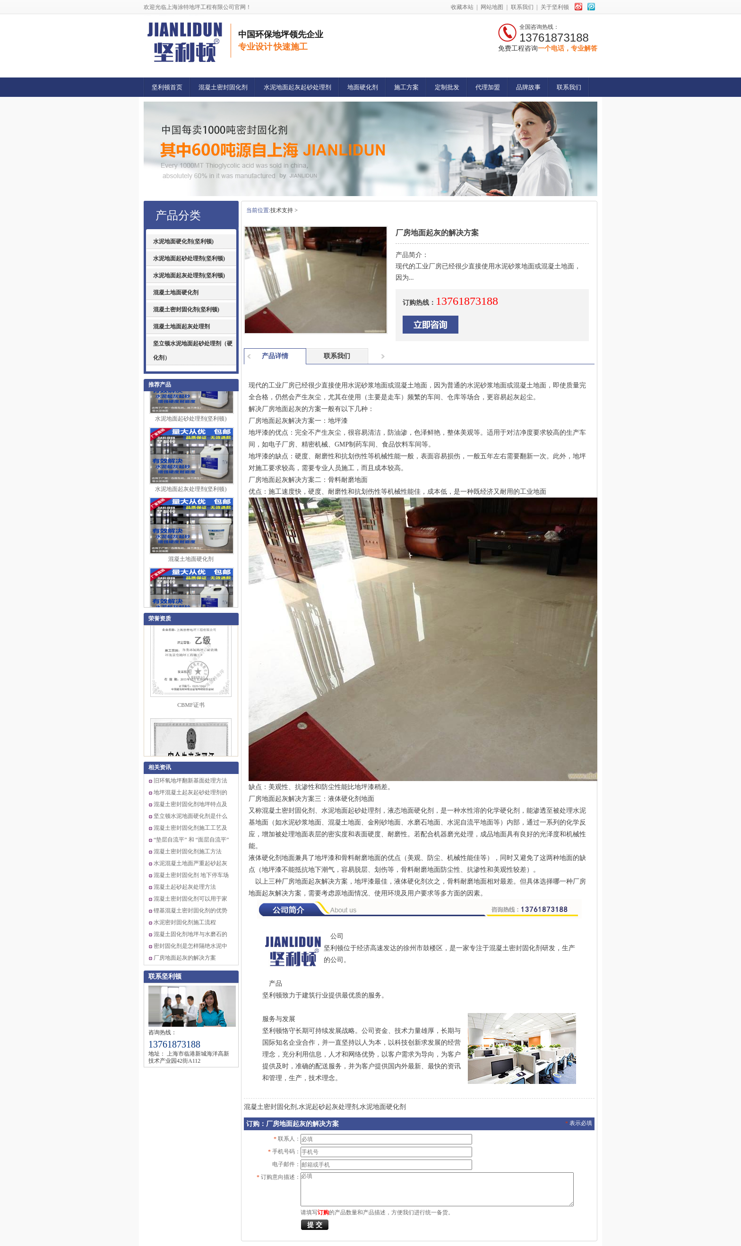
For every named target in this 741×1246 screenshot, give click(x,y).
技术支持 (281, 210)
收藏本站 (462, 7)
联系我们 (522, 7)
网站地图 (492, 7)
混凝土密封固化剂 (223, 87)
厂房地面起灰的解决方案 (185, 957)
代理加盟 (487, 87)
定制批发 (447, 87)
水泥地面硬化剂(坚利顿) (183, 241)
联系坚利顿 (164, 976)
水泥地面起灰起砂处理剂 (297, 87)
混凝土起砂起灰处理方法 (185, 887)
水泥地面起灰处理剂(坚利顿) (189, 275)
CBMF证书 (190, 708)
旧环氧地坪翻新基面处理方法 (190, 780)
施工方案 (406, 87)
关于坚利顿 (555, 7)
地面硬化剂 (362, 87)
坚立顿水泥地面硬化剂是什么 (190, 816)
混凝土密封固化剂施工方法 (188, 851)
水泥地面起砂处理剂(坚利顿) (189, 258)
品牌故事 (528, 87)
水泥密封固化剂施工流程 (185, 922)
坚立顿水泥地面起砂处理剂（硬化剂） (193, 350)
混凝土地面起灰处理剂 (181, 326)
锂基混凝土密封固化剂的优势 (190, 910)
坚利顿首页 (167, 87)
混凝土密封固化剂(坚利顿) (186, 309)
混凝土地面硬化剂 (175, 292)
